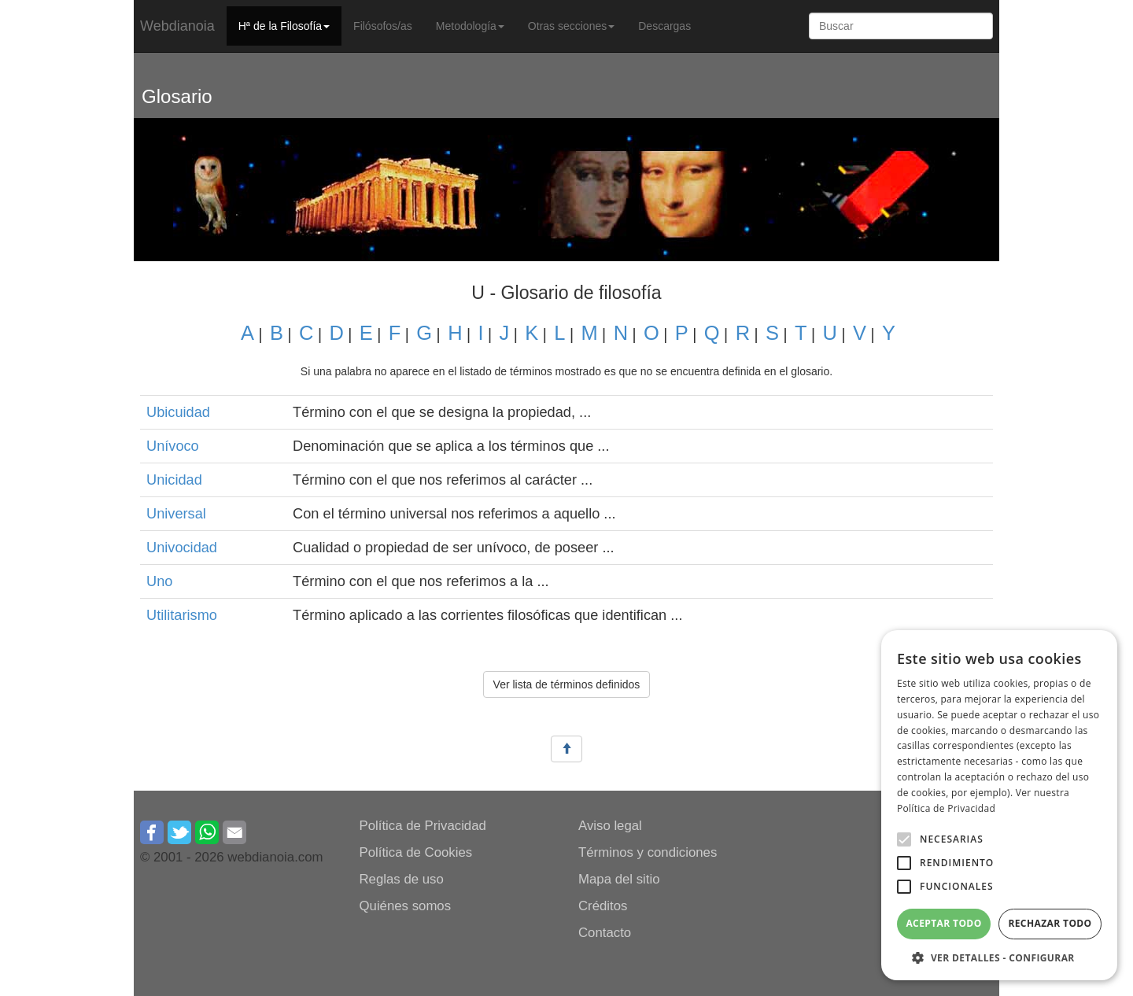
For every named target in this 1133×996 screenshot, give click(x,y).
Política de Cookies (416, 852)
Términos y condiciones (647, 852)
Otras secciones (571, 26)
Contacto (604, 932)
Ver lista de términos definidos (566, 684)
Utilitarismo (181, 615)
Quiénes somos (406, 905)
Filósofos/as (382, 26)
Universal (176, 514)
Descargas (664, 26)
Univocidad (181, 547)
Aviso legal (610, 825)
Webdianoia (177, 26)
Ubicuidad (178, 412)
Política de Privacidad (423, 825)
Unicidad (174, 480)
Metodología (470, 26)
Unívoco (172, 446)
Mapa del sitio (619, 879)
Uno (159, 581)
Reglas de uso (402, 879)
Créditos (603, 905)
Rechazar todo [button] (1049, 923)
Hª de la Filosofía (284, 26)
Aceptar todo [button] (943, 923)
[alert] (999, 805)
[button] (904, 839)
